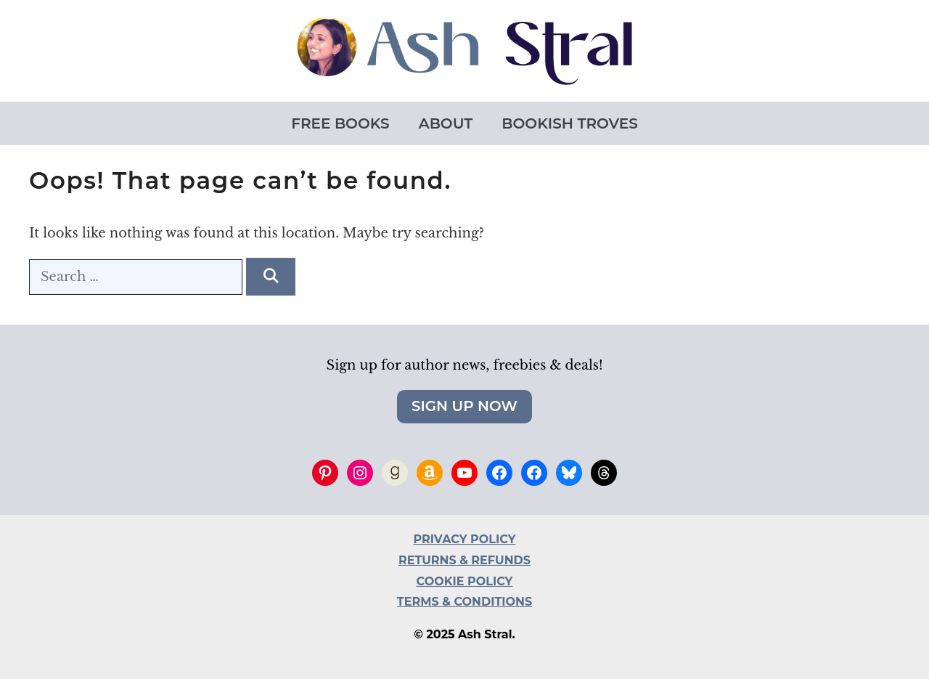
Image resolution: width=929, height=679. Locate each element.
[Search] (270, 277)
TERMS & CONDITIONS (464, 602)
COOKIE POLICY (465, 581)
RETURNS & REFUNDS (464, 560)
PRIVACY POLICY (465, 539)
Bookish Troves (569, 123)
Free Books (340, 123)
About (446, 123)
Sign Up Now (464, 406)
